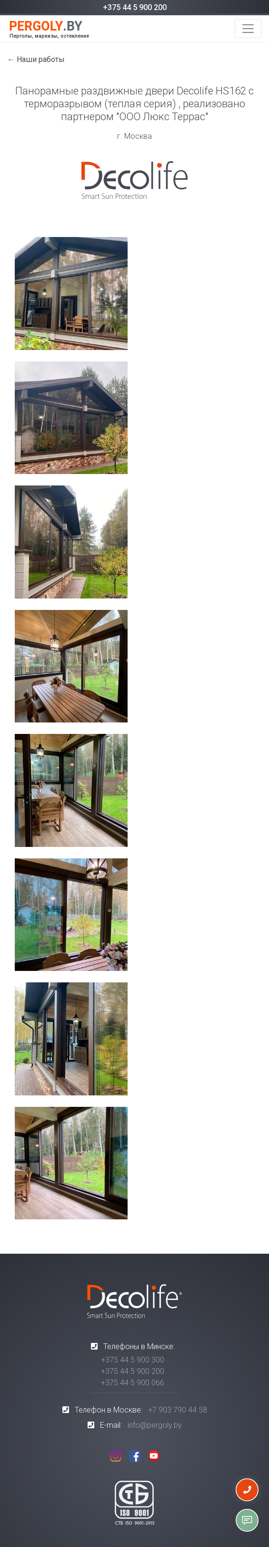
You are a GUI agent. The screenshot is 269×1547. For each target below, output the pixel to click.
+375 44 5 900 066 (132, 1382)
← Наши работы (36, 59)
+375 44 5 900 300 (132, 1359)
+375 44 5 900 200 (135, 7)
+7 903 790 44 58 (177, 1409)
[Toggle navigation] (248, 28)
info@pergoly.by (155, 1425)
